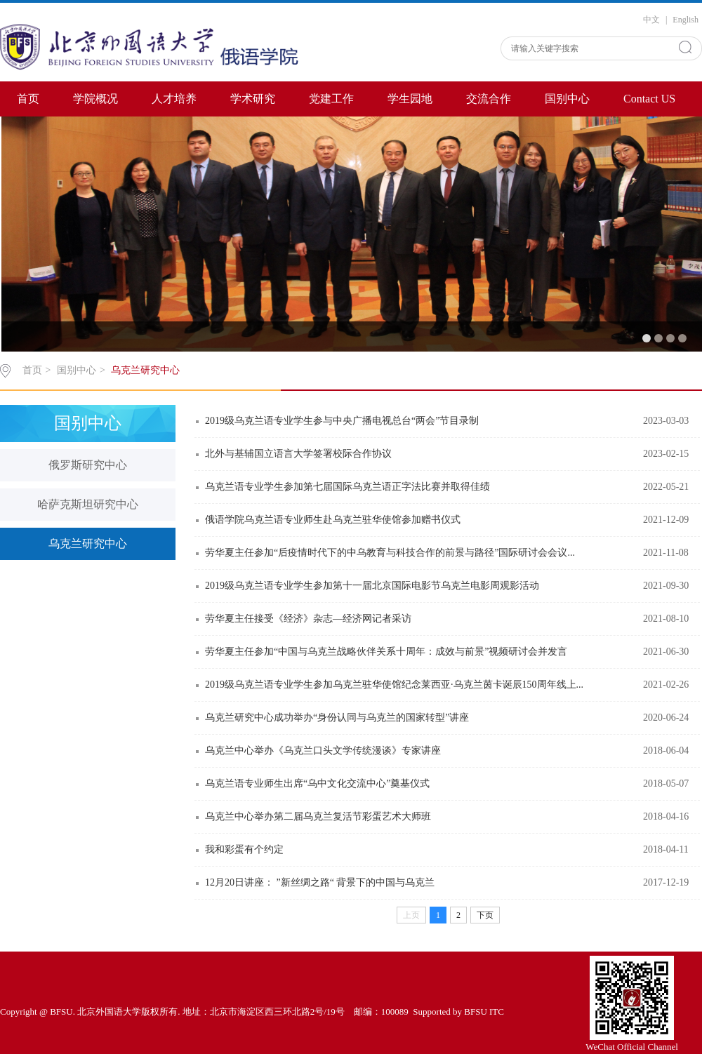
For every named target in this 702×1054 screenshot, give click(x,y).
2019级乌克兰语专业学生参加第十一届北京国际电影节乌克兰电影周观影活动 (372, 585)
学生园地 (410, 99)
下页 (485, 915)
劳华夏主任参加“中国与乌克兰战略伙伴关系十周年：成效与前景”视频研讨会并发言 (386, 651)
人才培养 (174, 99)
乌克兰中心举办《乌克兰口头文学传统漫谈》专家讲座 (323, 750)
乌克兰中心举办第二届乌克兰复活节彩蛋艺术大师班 (318, 816)
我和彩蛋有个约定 (244, 849)
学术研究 (252, 99)
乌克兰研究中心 (145, 370)
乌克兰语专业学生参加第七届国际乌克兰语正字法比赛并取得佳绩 (347, 486)
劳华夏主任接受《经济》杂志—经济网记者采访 (308, 618)
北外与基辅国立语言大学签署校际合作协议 (298, 453)
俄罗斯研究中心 (87, 465)
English (685, 20)
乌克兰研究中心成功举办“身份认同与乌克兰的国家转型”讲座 (337, 717)
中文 (651, 20)
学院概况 (95, 99)
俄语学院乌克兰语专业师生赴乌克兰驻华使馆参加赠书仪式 (333, 519)
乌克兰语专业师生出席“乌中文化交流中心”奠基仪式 (317, 783)
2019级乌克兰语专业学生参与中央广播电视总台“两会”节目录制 (342, 420)
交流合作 (488, 99)
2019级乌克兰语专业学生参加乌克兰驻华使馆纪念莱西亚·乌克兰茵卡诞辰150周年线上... (394, 684)
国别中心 (567, 99)
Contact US (649, 99)
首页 (28, 99)
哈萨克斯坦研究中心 (87, 504)
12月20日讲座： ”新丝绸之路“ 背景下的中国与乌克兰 (320, 882)
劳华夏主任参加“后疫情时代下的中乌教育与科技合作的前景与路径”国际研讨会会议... (390, 552)
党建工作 (331, 99)
